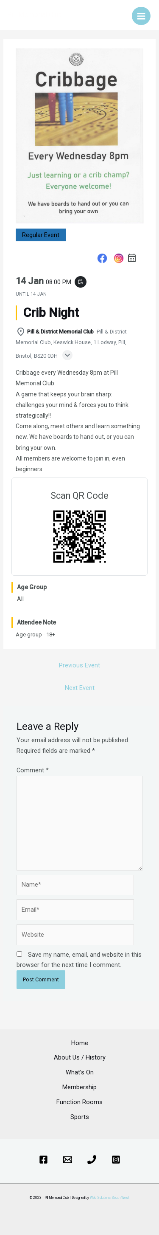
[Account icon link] (119, 15)
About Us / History (80, 1057)
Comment (33, 770)
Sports (79, 1117)
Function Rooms (79, 1102)
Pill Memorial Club (34, 15)
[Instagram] (116, 1159)
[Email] (67, 1159)
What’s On (80, 1072)
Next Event (80, 688)
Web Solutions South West (109, 1197)
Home (79, 1043)
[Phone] (91, 1159)
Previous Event (79, 665)
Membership (79, 1087)
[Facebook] (43, 1159)
